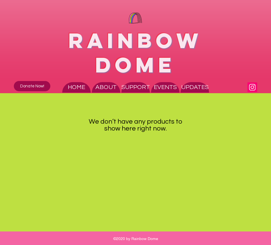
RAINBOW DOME (135, 52)
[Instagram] (252, 87)
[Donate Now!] (32, 86)
